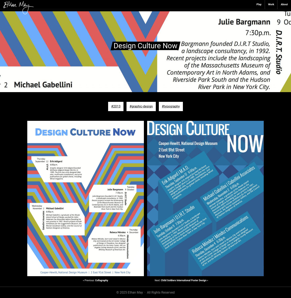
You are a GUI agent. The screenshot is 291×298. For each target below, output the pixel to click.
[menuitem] (259, 4)
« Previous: (95, 280)
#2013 (115, 106)
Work (271, 4)
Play (258, 4)
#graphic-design (141, 106)
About (284, 4)
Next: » (181, 280)
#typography (171, 106)
